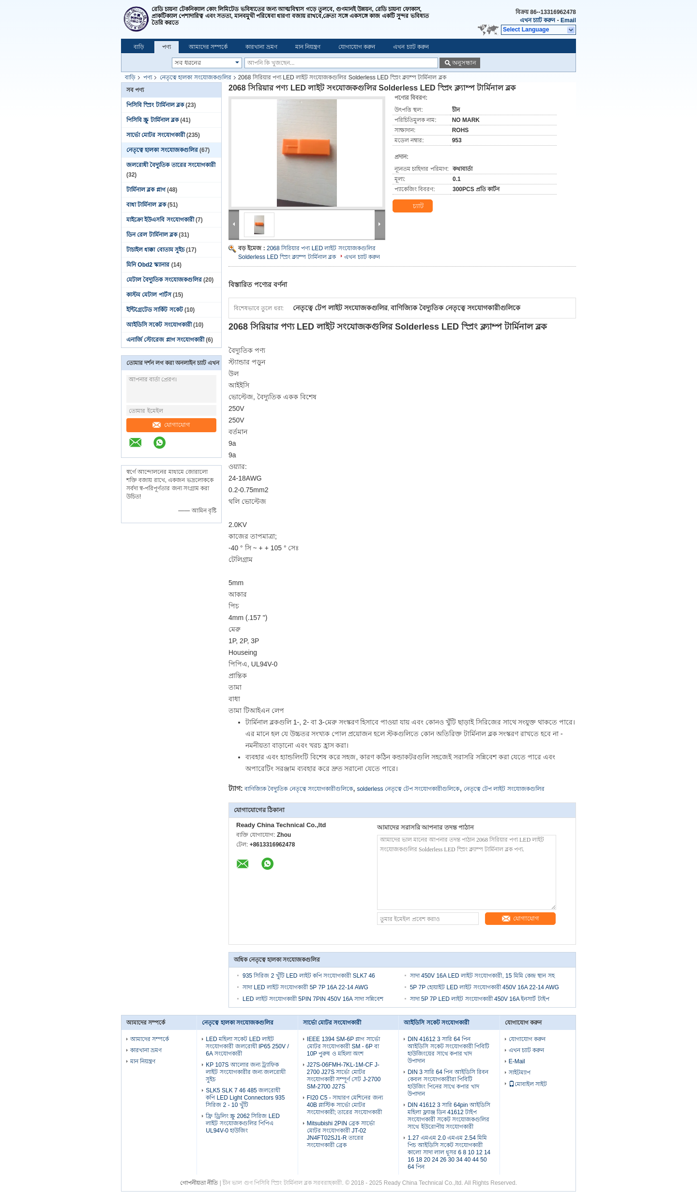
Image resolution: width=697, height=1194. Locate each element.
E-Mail (517, 1061)
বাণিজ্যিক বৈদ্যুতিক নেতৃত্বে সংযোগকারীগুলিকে (298, 789)
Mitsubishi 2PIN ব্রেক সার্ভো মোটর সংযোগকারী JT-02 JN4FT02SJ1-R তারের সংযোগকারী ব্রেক (341, 1134)
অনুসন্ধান (464, 62)
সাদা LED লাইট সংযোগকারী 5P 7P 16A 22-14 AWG (305, 987)
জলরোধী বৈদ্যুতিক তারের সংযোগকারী (170, 165)
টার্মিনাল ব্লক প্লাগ (146, 189)
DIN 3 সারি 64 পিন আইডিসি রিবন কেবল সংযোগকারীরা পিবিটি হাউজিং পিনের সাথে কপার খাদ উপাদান (448, 1083)
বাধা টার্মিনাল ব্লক (146, 204)
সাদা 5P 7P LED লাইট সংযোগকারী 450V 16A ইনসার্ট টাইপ (479, 999)
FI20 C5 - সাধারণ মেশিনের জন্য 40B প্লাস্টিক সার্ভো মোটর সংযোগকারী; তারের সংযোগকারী (345, 1105)
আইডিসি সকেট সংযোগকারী (159, 324)
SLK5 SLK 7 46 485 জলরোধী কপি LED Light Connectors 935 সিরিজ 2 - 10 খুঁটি (245, 1097)
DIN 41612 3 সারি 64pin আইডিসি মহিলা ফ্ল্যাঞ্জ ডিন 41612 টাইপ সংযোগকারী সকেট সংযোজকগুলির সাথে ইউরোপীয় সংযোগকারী (449, 1116)
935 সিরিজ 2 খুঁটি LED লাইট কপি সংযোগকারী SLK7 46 (308, 975)
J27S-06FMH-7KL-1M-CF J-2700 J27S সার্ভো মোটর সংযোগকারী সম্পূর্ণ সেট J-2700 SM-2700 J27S (344, 1075)
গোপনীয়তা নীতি (199, 1182)
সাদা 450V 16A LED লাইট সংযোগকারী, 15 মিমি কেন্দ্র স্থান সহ (482, 975)
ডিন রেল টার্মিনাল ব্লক (151, 234)
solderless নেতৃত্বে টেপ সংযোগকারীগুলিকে (408, 789)
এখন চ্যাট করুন (538, 20)
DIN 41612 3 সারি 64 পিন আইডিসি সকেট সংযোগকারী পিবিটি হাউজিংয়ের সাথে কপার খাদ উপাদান (448, 1050)
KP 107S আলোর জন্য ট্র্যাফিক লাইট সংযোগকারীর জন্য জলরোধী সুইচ (246, 1072)
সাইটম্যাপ (519, 1072)
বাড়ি (139, 47)
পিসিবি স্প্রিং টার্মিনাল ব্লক (155, 105)
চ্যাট (412, 206)
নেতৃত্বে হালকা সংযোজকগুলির (195, 77)
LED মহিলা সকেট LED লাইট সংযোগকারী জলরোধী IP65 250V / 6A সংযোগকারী (247, 1046)
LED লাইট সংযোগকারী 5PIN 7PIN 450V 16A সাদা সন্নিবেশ (312, 999)
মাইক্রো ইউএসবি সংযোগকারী (160, 219)
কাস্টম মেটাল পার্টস (148, 294)
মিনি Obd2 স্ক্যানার (147, 264)
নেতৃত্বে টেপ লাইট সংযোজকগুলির (504, 789)
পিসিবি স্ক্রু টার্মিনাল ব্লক (152, 120)
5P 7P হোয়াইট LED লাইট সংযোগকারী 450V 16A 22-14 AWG (484, 987)
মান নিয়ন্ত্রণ (307, 47)
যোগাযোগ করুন (356, 47)
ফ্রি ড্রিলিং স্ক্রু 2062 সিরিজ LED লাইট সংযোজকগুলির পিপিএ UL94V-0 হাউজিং (243, 1123)
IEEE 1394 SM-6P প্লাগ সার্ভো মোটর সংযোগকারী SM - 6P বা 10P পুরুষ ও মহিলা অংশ (343, 1046)
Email (568, 20)
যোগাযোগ (171, 424)
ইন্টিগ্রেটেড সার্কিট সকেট (154, 309)
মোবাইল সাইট (528, 1084)
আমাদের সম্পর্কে (208, 47)
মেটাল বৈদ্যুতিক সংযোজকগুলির (164, 279)
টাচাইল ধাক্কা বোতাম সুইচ (155, 249)
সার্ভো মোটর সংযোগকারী (155, 135)
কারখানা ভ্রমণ (261, 47)
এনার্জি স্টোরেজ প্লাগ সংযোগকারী (165, 339)
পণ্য (166, 47)
